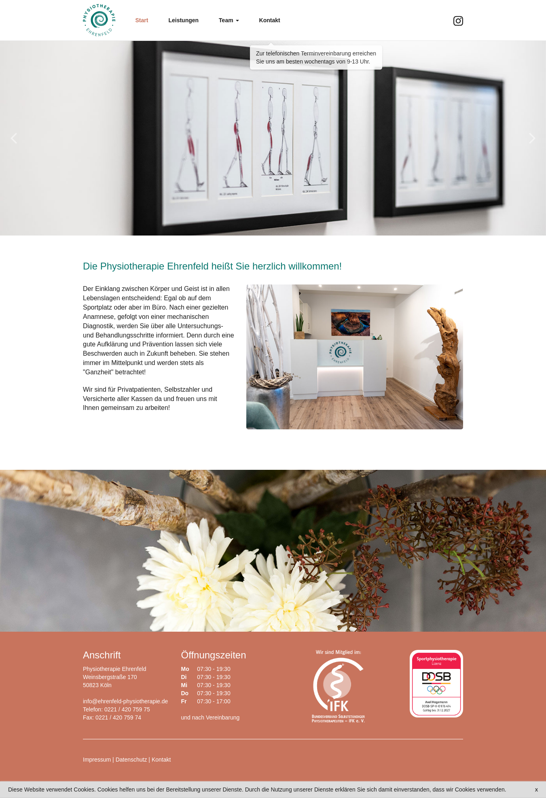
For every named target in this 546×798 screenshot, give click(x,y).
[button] (229, 20)
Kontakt (161, 759)
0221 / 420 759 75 (127, 709)
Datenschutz (131, 759)
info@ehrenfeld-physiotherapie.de (125, 701)
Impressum (97, 759)
